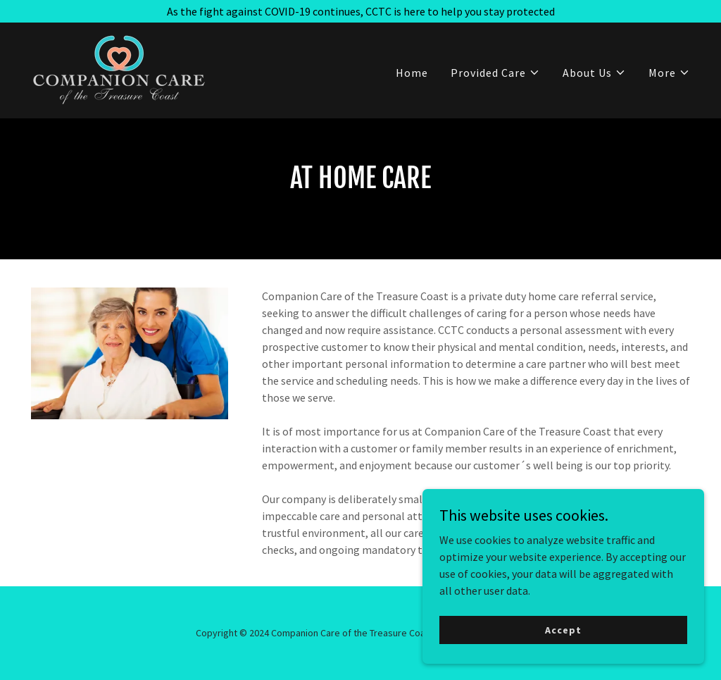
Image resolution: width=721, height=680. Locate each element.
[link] (118, 69)
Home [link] (412, 73)
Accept (563, 629)
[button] (495, 72)
